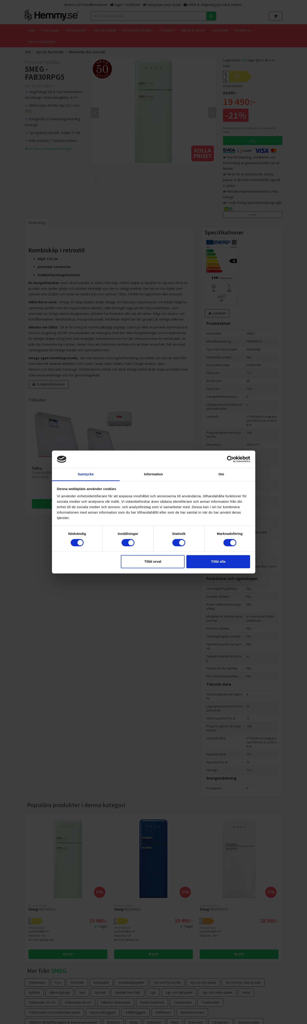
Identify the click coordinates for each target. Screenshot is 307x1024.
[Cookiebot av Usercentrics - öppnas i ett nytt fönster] (230, 459)
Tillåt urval (152, 561)
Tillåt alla (218, 561)
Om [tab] (221, 474)
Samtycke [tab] (86, 474)
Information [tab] (153, 474)
